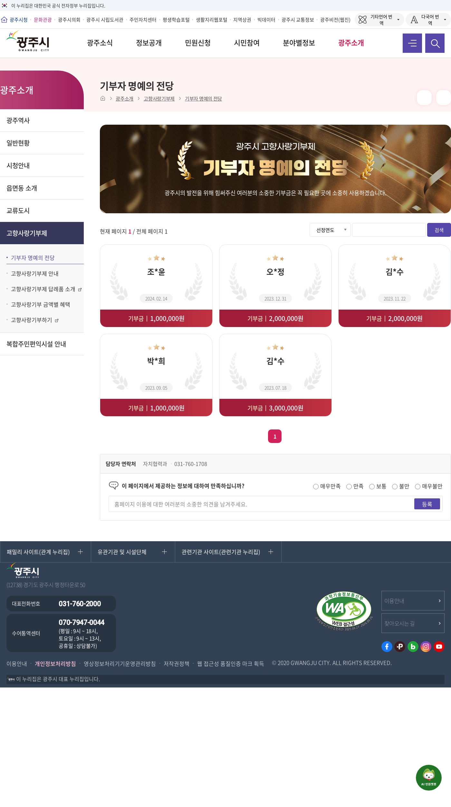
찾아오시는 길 (399, 623)
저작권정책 (176, 663)
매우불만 (432, 486)
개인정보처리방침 (55, 663)
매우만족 (330, 486)
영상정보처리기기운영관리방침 (120, 663)
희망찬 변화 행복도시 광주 (32, 43)
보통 (381, 486)
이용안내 (394, 601)
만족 (358, 486)
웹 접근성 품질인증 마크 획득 (230, 663)
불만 (404, 486)
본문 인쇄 (424, 97)
